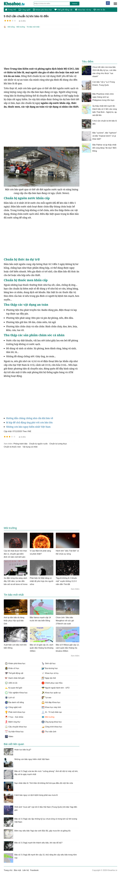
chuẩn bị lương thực (58, 443)
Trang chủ (10, 9)
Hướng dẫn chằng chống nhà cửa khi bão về (29, 418)
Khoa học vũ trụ (83, 10)
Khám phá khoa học (42, 10)
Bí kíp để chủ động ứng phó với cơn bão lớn (29, 422)
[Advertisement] (41, 47)
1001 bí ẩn (99, 10)
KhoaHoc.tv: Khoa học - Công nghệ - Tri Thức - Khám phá (17, 3)
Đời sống (11, 27)
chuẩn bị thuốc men (12, 447)
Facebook (34, 870)
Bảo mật (17, 870)
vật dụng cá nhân (30, 447)
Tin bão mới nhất (33, 27)
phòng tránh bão (20, 443)
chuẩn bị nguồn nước (38, 443)
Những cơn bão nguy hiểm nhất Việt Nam (28, 426)
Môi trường (20, 27)
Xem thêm (75, 589)
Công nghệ (24, 10)
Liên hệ (25, 870)
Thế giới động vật (63, 10)
